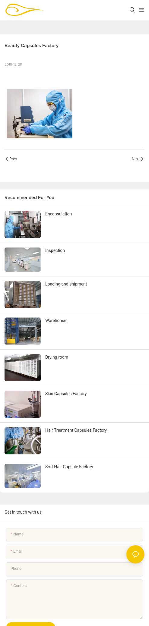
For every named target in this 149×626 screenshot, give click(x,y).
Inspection (55, 250)
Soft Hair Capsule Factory (69, 466)
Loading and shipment (66, 284)
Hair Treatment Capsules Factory (76, 430)
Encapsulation (58, 213)
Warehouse (55, 320)
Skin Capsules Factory (66, 393)
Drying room (56, 357)
